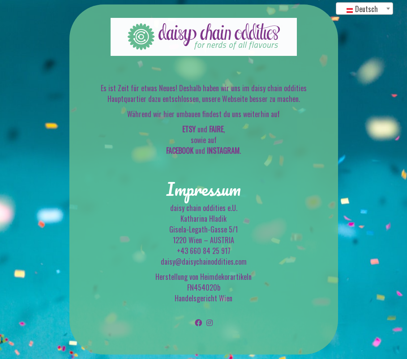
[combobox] (364, 8)
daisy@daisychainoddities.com (204, 261)
